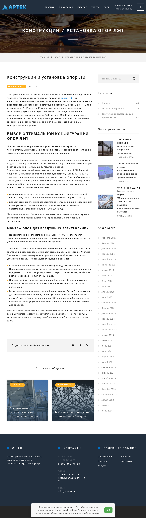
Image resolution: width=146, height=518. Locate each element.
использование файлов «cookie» (54, 510)
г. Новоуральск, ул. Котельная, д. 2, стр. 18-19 (72, 478)
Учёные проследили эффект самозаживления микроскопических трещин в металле (127, 170)
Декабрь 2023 (109, 378)
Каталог (82, 7)
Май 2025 (106, 286)
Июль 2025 (107, 275)
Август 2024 (108, 335)
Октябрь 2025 (109, 259)
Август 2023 (108, 400)
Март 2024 (107, 362)
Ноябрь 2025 (108, 254)
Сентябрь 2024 (109, 330)
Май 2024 (106, 351)
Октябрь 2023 (109, 389)
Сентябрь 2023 (109, 394)
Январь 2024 (108, 373)
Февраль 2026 (109, 238)
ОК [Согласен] (108, 510)
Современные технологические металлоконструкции (24, 412)
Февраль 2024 (109, 367)
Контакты (126, 461)
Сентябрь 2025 (109, 265)
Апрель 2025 (108, 292)
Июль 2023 (107, 405)
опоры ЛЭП (67, 98)
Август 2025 (108, 270)
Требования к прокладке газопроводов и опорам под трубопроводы (125, 146)
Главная (50, 7)
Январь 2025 (108, 308)
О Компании (105, 456)
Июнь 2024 (107, 346)
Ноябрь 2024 (108, 319)
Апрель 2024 (108, 356)
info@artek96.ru (123, 9)
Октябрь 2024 (109, 324)
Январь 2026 (108, 243)
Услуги (95, 7)
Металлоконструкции (113, 108)
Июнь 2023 (107, 411)
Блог (106, 7)
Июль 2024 (107, 340)
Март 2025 (107, 297)
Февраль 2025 (109, 303)
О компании (66, 7)
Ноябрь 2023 (108, 384)
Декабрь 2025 (109, 249)
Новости (106, 103)
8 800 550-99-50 (123, 5)
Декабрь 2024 (109, 313)
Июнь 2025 (107, 281)
